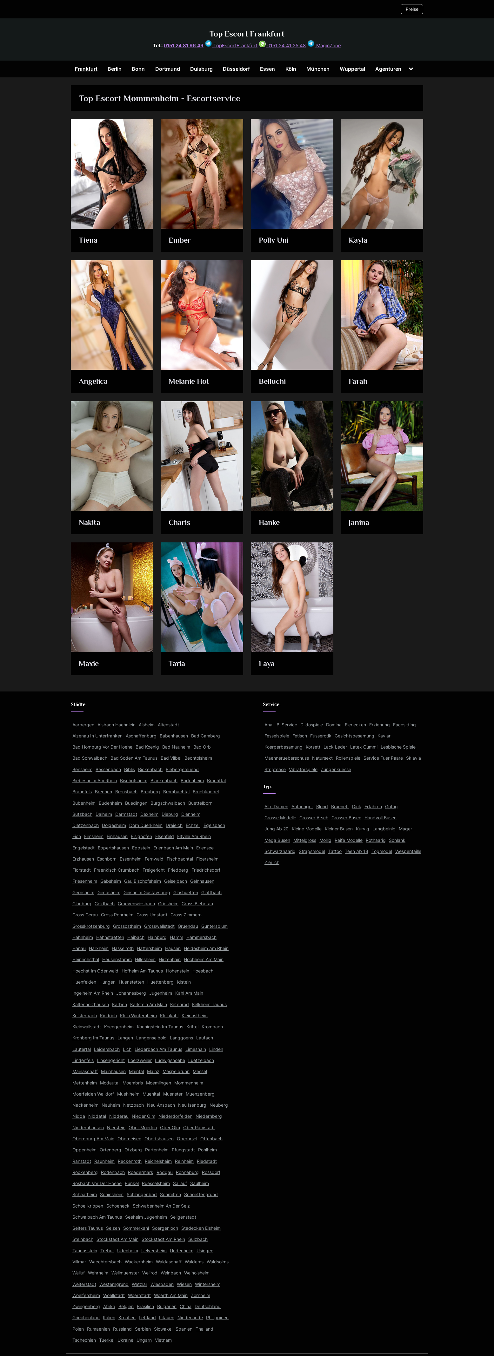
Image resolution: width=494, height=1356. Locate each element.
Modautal (109, 1082)
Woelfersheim (86, 1295)
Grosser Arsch (313, 817)
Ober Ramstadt (199, 1127)
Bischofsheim (133, 780)
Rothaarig (376, 840)
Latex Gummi (363, 747)
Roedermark (140, 1172)
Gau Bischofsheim (142, 881)
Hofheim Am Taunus (142, 970)
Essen (267, 69)
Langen (125, 1037)
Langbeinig (384, 828)
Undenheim (181, 1250)
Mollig (325, 840)
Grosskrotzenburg (91, 926)
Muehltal (151, 1094)
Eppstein (141, 847)
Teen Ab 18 (356, 851)
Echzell (193, 825)
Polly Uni (274, 240)
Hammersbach (201, 937)
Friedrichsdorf (205, 870)
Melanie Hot (190, 381)
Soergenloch (165, 1228)
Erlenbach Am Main (173, 847)
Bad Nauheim (176, 747)
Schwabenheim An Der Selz (161, 1206)
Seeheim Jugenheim (146, 1217)
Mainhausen (113, 1071)
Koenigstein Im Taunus (160, 1026)
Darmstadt (126, 814)
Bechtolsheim (198, 758)
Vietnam (163, 1340)
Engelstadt (83, 847)
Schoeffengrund (201, 1194)
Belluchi (273, 381)
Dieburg (170, 814)
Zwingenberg (86, 1306)
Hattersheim (149, 948)
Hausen (173, 948)
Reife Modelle (349, 840)
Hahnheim (82, 937)
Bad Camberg (205, 735)
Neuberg (219, 1105)
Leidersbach (107, 1049)
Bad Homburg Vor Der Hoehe (102, 747)
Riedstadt (207, 1161)
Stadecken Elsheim (201, 1228)
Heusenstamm (117, 959)
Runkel (132, 1183)
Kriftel (192, 1026)
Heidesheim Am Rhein (206, 948)
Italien (109, 1317)
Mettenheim (84, 1082)
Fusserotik (320, 735)
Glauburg (81, 903)
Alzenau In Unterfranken (97, 735)
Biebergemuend (182, 769)
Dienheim (190, 814)
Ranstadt (81, 1161)
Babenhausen (174, 735)
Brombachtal (176, 791)
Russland (122, 1329)
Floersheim (207, 858)
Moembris (133, 1082)
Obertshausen (159, 1138)
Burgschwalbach (167, 803)
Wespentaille (408, 851)
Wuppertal (352, 69)
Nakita (90, 523)
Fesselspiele (276, 735)
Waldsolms (218, 1261)
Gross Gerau (85, 914)
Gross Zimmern (186, 914)
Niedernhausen (88, 1127)
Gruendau (188, 926)
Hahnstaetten (110, 937)
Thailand (204, 1329)
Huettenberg (160, 982)
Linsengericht (111, 1060)
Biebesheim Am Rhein (94, 780)
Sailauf (180, 1183)
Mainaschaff (85, 1071)
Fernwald (154, 858)
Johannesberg (131, 993)
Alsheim (147, 724)
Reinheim (184, 1161)
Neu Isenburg (192, 1105)
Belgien (126, 1306)
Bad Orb (202, 747)
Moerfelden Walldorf (93, 1094)
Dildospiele (311, 724)
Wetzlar (139, 1284)
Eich (76, 836)
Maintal (136, 1071)
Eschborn (107, 858)
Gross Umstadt (152, 914)
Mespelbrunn (176, 1071)
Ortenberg (110, 1149)
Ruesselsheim (156, 1183)
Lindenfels (83, 1060)
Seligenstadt (183, 1217)
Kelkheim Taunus (209, 1004)
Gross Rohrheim (117, 914)
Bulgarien (167, 1306)
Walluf (78, 1272)
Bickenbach (150, 769)
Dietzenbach (85, 825)
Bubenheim (84, 803)
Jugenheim (160, 993)
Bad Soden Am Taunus (133, 758)
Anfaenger (302, 806)
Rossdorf (211, 1172)
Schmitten (170, 1194)
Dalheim (104, 814)
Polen (78, 1329)
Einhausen (117, 836)
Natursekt (322, 758)
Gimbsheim (108, 892)
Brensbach (126, 791)
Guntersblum (214, 926)
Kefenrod (179, 1004)
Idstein (184, 982)
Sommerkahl (136, 1228)
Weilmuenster (125, 1272)
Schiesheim (111, 1194)
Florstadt (81, 870)
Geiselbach (175, 881)
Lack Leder (335, 747)
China (185, 1306)
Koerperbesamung (283, 747)
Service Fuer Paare (383, 758)
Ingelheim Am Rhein (92, 993)
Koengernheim (119, 1026)
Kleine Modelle (307, 828)
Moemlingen (158, 1082)
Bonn (138, 69)
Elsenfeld (164, 836)
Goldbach (105, 903)
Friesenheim (84, 881)
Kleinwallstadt (86, 1026)
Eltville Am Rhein (194, 836)
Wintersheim (207, 1284)
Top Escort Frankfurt (247, 33)
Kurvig (362, 828)
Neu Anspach (161, 1105)
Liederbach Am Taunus (158, 1049)
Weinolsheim (197, 1272)
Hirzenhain (170, 959)
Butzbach (82, 814)
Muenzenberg (200, 1094)
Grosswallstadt (159, 926)
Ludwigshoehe (170, 1060)
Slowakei (163, 1329)
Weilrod (149, 1272)
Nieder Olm (143, 1116)
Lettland (147, 1317)
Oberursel (187, 1138)
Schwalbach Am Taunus (97, 1217)
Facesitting (404, 724)
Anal (268, 724)
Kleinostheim (195, 1015)
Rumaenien (98, 1329)
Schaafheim (84, 1194)
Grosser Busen (346, 817)
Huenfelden (84, 982)
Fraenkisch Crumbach (116, 870)
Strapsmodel (312, 851)
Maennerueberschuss (286, 758)
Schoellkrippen (87, 1206)
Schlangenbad (142, 1194)
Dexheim (149, 814)
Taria (177, 664)
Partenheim (157, 1149)
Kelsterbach (84, 1015)
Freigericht (154, 870)
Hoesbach (202, 970)
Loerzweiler (140, 1060)
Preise (412, 9)
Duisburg (201, 69)
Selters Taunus (87, 1228)
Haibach (135, 937)
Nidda (78, 1116)
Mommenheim (188, 1082)
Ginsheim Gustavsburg (146, 892)
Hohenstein (177, 970)
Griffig (391, 806)
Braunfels (82, 791)
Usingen (205, 1250)
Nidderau (119, 1116)
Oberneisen (129, 1138)
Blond (322, 806)
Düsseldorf (236, 69)
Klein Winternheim (138, 1015)
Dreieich (174, 825)
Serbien (143, 1329)
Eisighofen (141, 836)
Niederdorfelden (175, 1116)
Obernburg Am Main (93, 1138)
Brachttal (216, 780)
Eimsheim (93, 836)
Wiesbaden (162, 1284)
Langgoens (181, 1037)
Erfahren (373, 806)
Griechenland (86, 1317)
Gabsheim (110, 881)
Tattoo (335, 851)
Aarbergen (83, 724)
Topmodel (381, 851)
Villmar (79, 1261)
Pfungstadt (183, 1149)
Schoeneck (118, 1206)
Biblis (129, 769)
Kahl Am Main (189, 993)
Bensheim (82, 769)
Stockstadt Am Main (117, 1239)
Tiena (88, 240)
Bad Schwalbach (89, 758)
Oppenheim (84, 1149)
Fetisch (299, 735)
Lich (127, 1049)
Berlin (115, 69)
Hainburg (157, 937)
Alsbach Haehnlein (116, 724)
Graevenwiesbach (136, 903)
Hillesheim (145, 959)
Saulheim (199, 1183)
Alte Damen (276, 806)
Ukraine (125, 1340)
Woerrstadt (139, 1295)
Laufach (204, 1037)
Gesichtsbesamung (354, 735)
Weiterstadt (84, 1284)
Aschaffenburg (141, 735)
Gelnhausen (202, 881)
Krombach (212, 1026)
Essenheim (131, 858)
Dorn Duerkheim (146, 825)
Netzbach (133, 1105)
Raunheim (104, 1161)
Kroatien (127, 1317)
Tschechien (84, 1340)
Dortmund (167, 69)
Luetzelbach (201, 1060)
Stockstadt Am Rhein (163, 1239)
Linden (216, 1049)
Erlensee (205, 847)
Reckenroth (130, 1161)
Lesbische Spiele (398, 747)
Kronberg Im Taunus (93, 1037)
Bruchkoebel (206, 791)
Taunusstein (84, 1250)
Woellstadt (114, 1295)
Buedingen (136, 803)
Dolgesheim (114, 825)
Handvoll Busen (380, 817)
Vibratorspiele (303, 769)
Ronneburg (187, 1172)
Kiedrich (108, 1015)
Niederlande (190, 1317)
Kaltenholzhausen (90, 1004)
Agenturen (388, 69)
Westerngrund (114, 1284)
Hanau (79, 948)
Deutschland (208, 1306)
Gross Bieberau (197, 903)
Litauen (166, 1317)
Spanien (184, 1329)
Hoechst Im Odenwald (95, 970)
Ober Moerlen (143, 1127)
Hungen (107, 982)
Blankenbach (163, 780)
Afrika (109, 1306)
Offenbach (211, 1138)
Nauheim (111, 1105)
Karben (119, 1004)
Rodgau (165, 1172)
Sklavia (413, 758)
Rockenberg (85, 1172)
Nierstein (116, 1127)
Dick (356, 806)
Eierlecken (355, 724)
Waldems (194, 1261)
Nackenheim (85, 1105)
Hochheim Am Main (204, 959)
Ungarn (144, 1340)
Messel (200, 1071)
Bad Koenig (147, 747)
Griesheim (168, 903)
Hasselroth (123, 948)
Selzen (113, 1228)
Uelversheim (154, 1250)
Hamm (176, 937)
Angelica (94, 381)
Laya (267, 664)
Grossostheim (127, 926)
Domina (334, 724)
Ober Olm (170, 1127)
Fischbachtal (180, 858)
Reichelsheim (158, 1161)
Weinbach (171, 1272)
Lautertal (81, 1049)
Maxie (89, 664)
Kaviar (384, 735)
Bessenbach (108, 769)
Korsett (313, 747)
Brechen (103, 791)
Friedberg (178, 870)
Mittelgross (304, 840)
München (318, 69)
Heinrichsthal (85, 959)
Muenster (173, 1094)
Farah (358, 381)
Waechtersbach (105, 1261)
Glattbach (211, 892)
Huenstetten (131, 982)
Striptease (275, 769)
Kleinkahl (169, 1015)
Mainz (153, 1071)
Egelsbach (214, 825)
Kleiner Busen (339, 828)
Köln (290, 69)
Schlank (397, 840)
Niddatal (97, 1116)
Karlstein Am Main (148, 1004)
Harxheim (99, 948)
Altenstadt (168, 724)
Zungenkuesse (336, 769)
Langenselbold (151, 1037)
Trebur (107, 1250)
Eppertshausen (113, 847)
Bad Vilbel (171, 758)
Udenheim (127, 1250)
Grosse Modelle (280, 817)
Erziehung (379, 724)
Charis (180, 523)
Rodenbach (113, 1172)
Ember (180, 240)
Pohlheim (207, 1149)
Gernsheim (83, 892)
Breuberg (150, 791)
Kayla (358, 240)
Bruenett (340, 806)
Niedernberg (209, 1116)
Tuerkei (106, 1340)
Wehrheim (98, 1272)
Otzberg (133, 1149)
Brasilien (145, 1306)
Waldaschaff (169, 1261)
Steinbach (82, 1239)
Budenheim (110, 803)
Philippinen (217, 1317)
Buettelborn (200, 803)
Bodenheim (192, 780)
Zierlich (271, 862)
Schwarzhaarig (280, 851)
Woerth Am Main (171, 1295)
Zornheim (200, 1295)
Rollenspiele (348, 758)
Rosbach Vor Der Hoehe (97, 1183)
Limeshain (195, 1049)
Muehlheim (128, 1094)
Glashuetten (185, 892)
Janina (359, 523)
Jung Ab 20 (276, 828)
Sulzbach (198, 1239)
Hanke (270, 523)
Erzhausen (83, 858)
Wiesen (184, 1284)
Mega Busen (277, 840)
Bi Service (287, 724)
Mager (405, 828)
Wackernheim (139, 1261)
